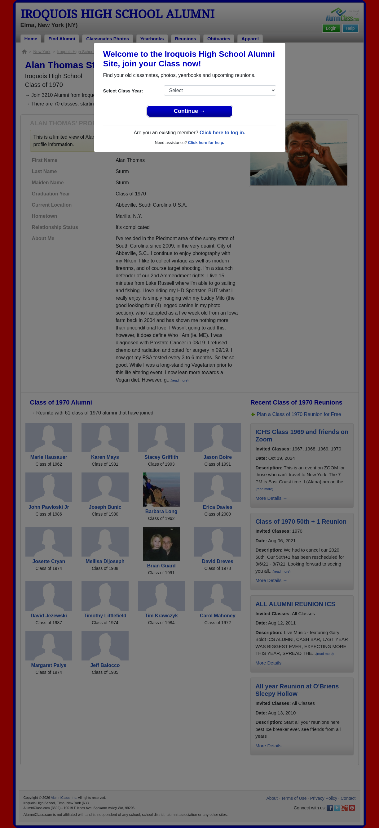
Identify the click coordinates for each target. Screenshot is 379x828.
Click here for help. (206, 142)
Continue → (189, 111)
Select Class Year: (123, 90)
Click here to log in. (222, 132)
